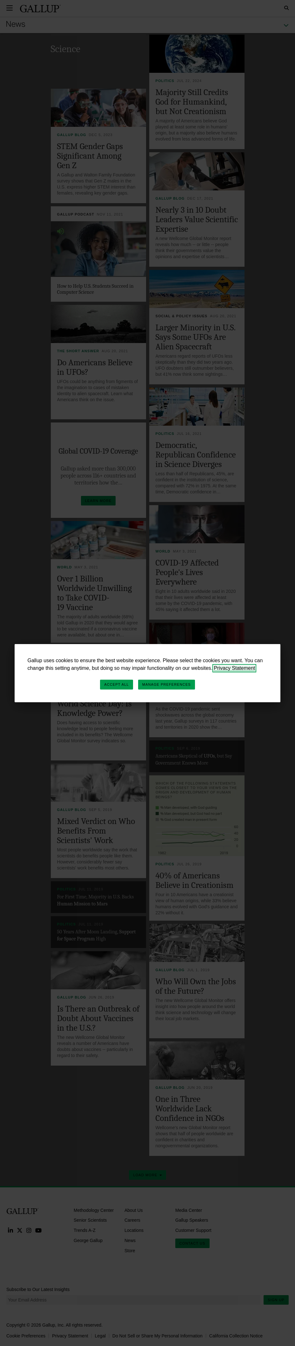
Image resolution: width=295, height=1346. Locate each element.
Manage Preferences (166, 684)
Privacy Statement (234, 668)
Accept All (116, 684)
